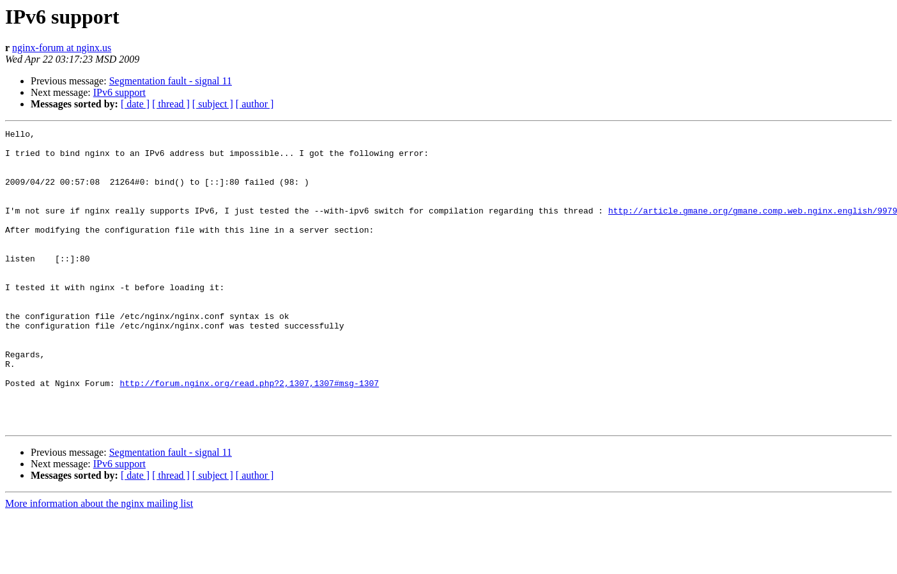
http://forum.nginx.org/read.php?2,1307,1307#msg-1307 (249, 434)
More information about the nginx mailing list (99, 562)
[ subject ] (212, 103)
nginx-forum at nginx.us (61, 47)
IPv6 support (119, 92)
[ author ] (255, 103)
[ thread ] (171, 103)
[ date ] (135, 103)
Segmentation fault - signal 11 (170, 80)
